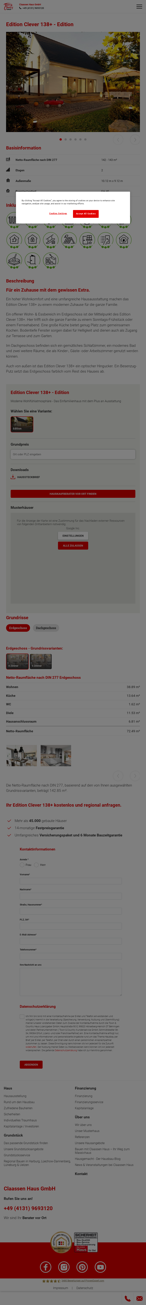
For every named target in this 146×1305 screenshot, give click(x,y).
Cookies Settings (58, 213)
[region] (73, 207)
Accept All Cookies (86, 213)
